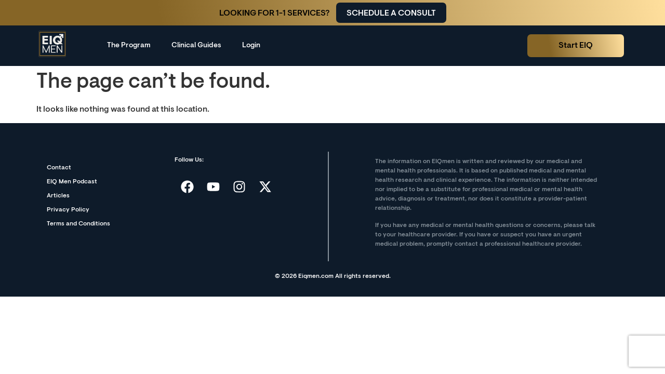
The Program (129, 45)
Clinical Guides (196, 45)
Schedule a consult (391, 13)
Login (251, 45)
